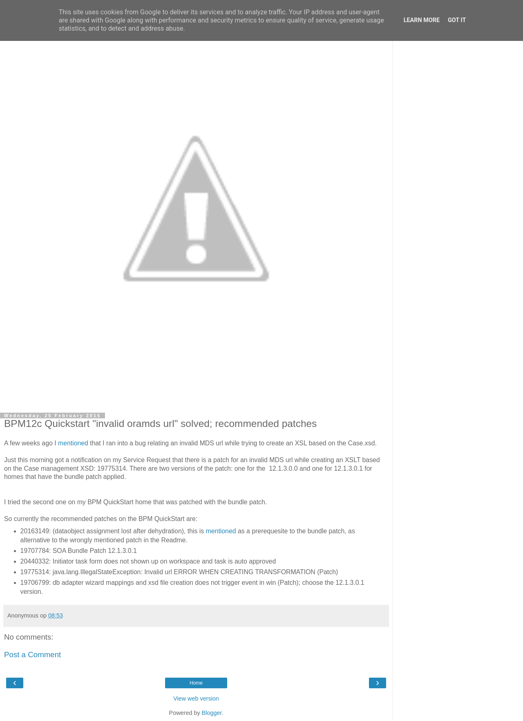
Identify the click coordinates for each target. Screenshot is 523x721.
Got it (457, 20)
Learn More (422, 20)
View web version (196, 698)
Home (196, 683)
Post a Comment (32, 654)
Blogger (212, 713)
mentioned (74, 443)
